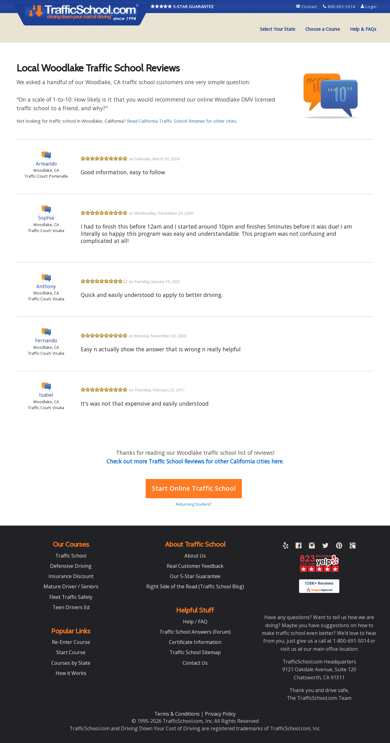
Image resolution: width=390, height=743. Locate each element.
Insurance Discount (70, 576)
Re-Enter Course (71, 642)
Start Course (70, 652)
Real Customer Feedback (195, 566)
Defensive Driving (71, 566)
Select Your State (277, 29)
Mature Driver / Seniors (70, 586)
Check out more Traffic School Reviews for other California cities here (195, 461)
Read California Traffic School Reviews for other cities (181, 121)
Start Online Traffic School (193, 488)
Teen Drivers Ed (70, 607)
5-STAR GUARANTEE (182, 6)
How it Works (71, 673)
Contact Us (195, 662)
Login (369, 6)
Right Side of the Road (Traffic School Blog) (195, 586)
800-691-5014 (339, 6)
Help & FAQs (363, 29)
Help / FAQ (195, 621)
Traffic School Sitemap (195, 652)
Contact (307, 6)
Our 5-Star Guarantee (195, 576)
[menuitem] (277, 29)
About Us (195, 555)
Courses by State (70, 662)
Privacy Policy (220, 713)
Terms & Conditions (177, 713)
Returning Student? (194, 504)
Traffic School (70, 555)
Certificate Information (195, 642)
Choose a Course (322, 29)
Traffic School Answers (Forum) (195, 631)
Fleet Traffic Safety (71, 597)
